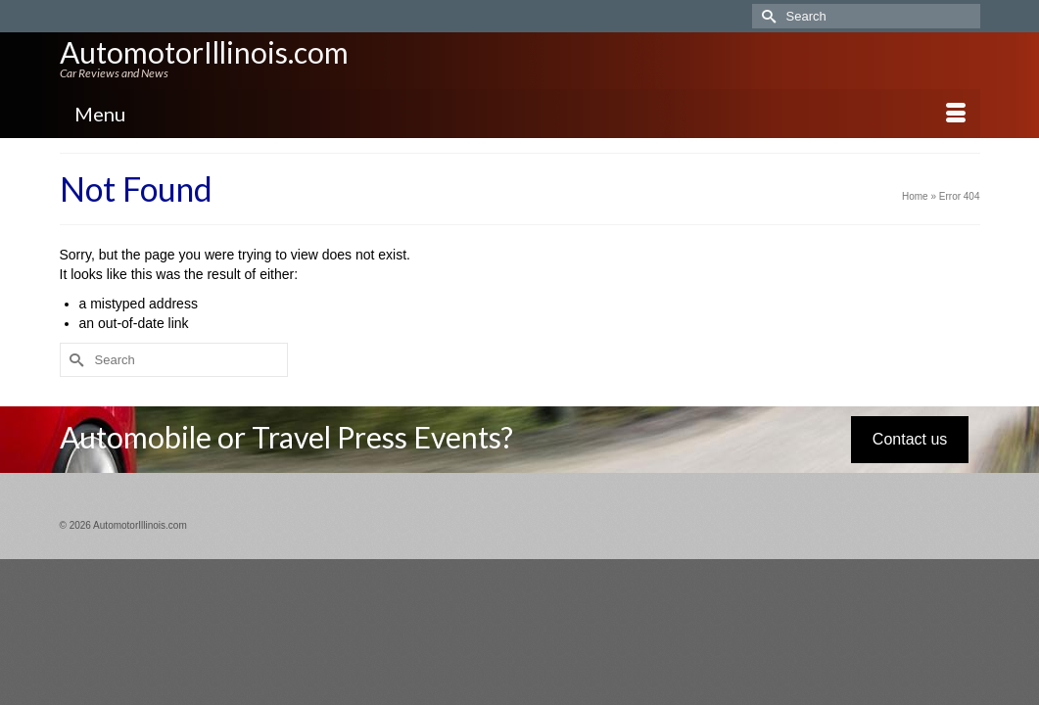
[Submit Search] (766, 16)
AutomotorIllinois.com (204, 52)
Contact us (910, 463)
